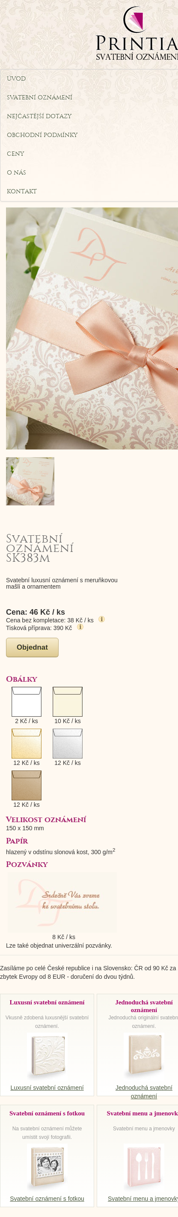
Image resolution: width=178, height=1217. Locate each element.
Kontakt (10, 191)
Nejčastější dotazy (10, 116)
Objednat (32, 647)
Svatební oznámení (10, 97)
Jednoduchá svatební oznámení (144, 1088)
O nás (10, 172)
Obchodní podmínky (10, 135)
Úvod (10, 78)
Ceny (10, 154)
